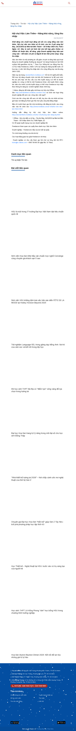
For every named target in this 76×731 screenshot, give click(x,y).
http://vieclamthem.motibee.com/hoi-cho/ (31, 93)
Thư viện (42, 698)
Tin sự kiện (16, 160)
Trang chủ (14, 23)
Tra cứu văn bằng (16, 701)
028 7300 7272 (28, 686)
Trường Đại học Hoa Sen (44, 729)
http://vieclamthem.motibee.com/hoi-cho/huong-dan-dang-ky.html (36, 115)
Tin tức (23, 23)
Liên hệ (41, 701)
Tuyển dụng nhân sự (45, 695)
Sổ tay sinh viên (15, 698)
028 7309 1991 (40, 686)
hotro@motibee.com (19, 142)
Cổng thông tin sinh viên (18, 695)
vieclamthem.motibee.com (35, 75)
